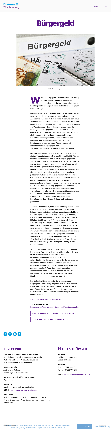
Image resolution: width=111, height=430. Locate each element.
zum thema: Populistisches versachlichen (50, 319)
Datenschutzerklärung (102, 426)
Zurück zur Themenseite (63, 313)
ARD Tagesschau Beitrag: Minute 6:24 (45, 299)
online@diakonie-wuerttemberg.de (23, 390)
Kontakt (95, 6)
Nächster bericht (40, 313)
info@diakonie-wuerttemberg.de (77, 374)
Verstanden (85, 426)
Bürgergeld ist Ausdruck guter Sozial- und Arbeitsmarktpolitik (54, 307)
